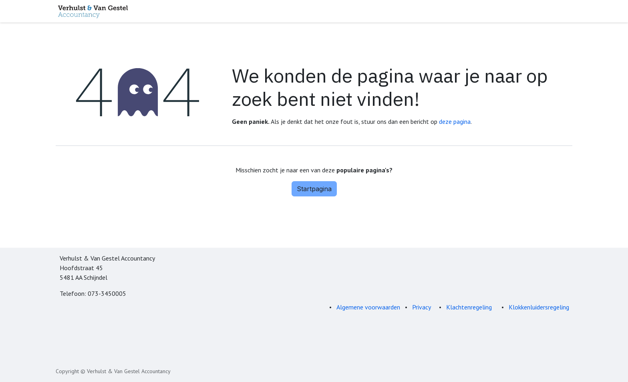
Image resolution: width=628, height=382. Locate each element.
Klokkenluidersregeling (539, 307)
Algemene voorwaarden (368, 307)
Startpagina (314, 189)
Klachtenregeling (469, 307)
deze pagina (455, 121)
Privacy (421, 307)
